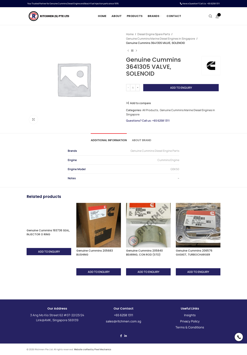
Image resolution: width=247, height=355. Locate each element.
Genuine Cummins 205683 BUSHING (94, 252)
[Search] (210, 16)
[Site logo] (48, 16)
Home (130, 34)
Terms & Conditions (189, 327)
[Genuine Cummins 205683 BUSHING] (98, 225)
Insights (190, 315)
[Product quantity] (133, 87)
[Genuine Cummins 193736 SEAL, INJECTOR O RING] (49, 225)
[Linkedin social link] (125, 335)
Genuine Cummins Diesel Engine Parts (155, 151)
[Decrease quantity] (128, 87)
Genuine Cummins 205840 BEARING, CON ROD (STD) (144, 252)
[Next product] (136, 51)
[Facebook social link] (121, 335)
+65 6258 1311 (213, 3)
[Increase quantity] (138, 87)
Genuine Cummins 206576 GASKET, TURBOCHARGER (194, 252)
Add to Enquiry (181, 88)
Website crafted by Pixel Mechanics (92, 349)
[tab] (109, 138)
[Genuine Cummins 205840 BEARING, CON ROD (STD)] (148, 225)
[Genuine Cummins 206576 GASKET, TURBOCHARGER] (198, 225)
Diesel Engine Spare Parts (153, 34)
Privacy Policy (190, 321)
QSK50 (174, 169)
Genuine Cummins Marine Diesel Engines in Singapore (160, 38)
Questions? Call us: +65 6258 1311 (148, 120)
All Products (150, 110)
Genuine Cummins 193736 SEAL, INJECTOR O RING (48, 232)
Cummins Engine (168, 160)
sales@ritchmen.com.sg (123, 321)
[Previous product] (128, 51)
